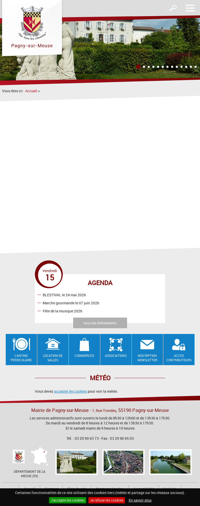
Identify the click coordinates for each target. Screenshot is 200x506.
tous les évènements (100, 322)
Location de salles (53, 357)
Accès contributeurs (178, 357)
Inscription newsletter (147, 357)
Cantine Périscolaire (21, 357)
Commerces (84, 355)
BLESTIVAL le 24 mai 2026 (64, 294)
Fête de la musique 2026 (62, 310)
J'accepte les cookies (68, 500)
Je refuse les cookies (106, 500)
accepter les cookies (70, 391)
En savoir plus (140, 500)
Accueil (31, 90)
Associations (116, 355)
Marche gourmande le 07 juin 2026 (71, 302)
